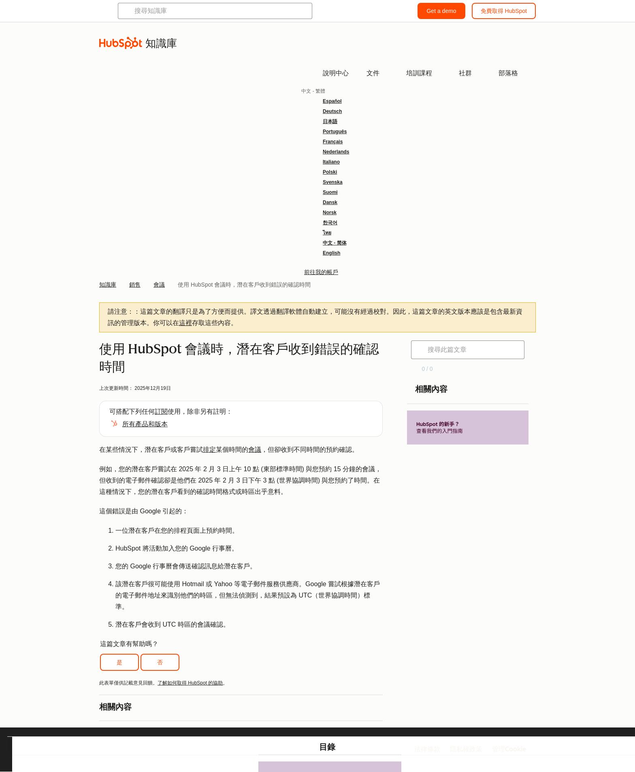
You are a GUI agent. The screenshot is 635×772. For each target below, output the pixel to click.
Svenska (333, 182)
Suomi (330, 192)
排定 (209, 449)
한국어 (330, 222)
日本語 (330, 121)
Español (332, 101)
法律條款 (427, 749)
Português (335, 131)
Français (333, 142)
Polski (330, 172)
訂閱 (161, 411)
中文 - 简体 (335, 243)
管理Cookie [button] (509, 749)
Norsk (330, 212)
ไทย (327, 233)
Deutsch (332, 111)
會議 (254, 449)
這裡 (185, 322)
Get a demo (441, 11)
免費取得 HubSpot (504, 11)
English (331, 253)
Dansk (330, 202)
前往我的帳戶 (321, 272)
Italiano (331, 162)
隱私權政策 (466, 749)
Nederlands (336, 152)
